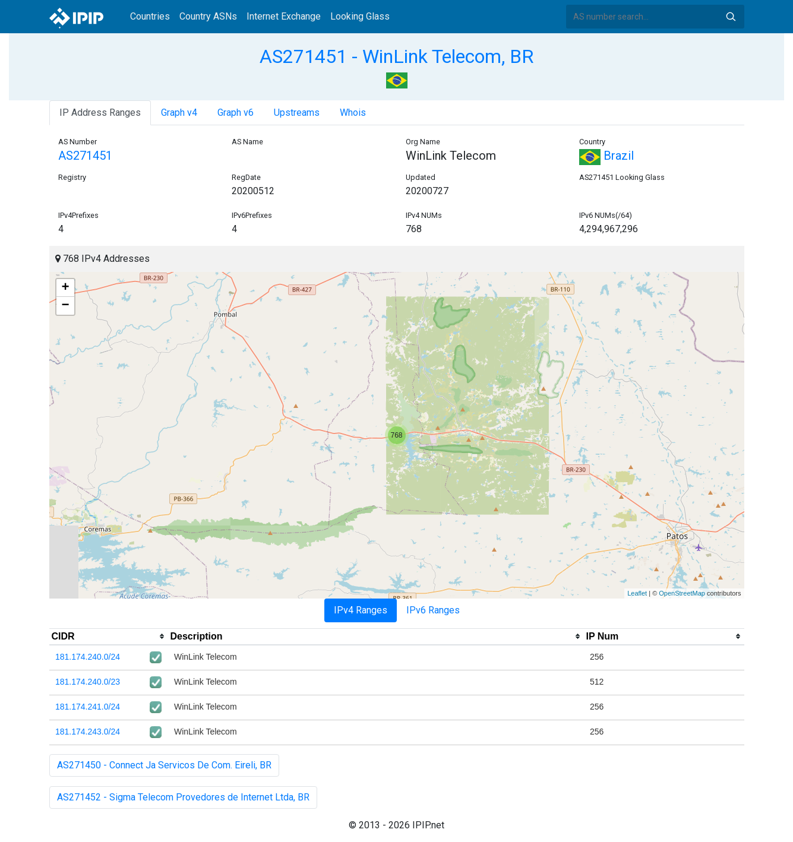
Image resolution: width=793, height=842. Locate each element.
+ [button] (65, 288)
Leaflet (637, 593)
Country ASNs (208, 16)
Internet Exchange (284, 16)
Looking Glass (360, 16)
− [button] (65, 306)
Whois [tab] (353, 112)
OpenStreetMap (682, 593)
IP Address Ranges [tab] (100, 112)
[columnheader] (108, 636)
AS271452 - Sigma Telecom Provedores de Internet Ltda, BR (183, 797)
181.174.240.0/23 (87, 681)
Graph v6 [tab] (235, 112)
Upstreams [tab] (297, 112)
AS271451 (85, 155)
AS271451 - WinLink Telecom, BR (396, 56)
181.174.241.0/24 (87, 706)
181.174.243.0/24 (87, 731)
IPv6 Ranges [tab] (433, 610)
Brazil (606, 155)
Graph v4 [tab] (179, 112)
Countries (150, 16)
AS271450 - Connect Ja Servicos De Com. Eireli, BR (164, 765)
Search (730, 16)
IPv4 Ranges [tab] (360, 610)
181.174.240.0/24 (87, 656)
